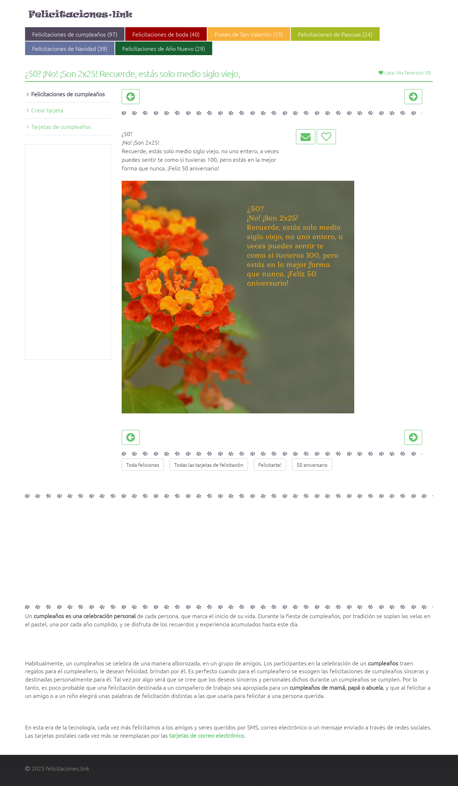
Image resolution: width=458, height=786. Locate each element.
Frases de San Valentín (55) (249, 34)
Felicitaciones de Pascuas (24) (335, 34)
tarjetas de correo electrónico (206, 735)
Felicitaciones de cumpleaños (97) (74, 34)
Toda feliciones (142, 464)
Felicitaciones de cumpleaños (68, 94)
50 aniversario (312, 464)
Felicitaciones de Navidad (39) (69, 48)
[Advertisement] (68, 252)
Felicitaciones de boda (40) (166, 34)
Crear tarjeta (47, 110)
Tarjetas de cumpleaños (61, 126)
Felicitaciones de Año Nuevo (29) (163, 48)
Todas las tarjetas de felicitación (208, 464)
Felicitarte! (270, 464)
